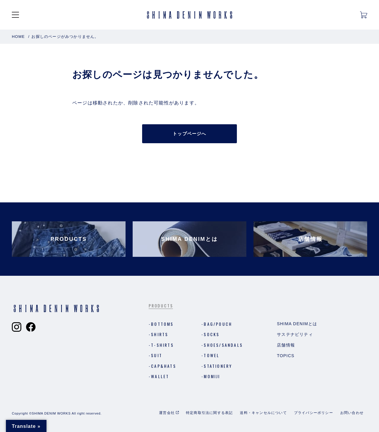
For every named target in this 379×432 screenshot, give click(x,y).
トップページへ (189, 133)
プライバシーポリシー (313, 413)
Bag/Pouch (218, 324)
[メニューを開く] (15, 14)
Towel (211, 355)
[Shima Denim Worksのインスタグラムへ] (16, 327)
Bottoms (162, 324)
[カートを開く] (363, 14)
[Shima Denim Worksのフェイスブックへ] (31, 327)
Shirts (159, 334)
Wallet (160, 376)
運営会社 (167, 413)
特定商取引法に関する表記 (209, 413)
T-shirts (162, 345)
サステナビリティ (295, 334)
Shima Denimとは (297, 323)
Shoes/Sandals (223, 345)
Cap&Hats (163, 366)
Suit (156, 355)
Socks (211, 334)
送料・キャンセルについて (263, 413)
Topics (285, 355)
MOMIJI (212, 376)
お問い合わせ (352, 413)
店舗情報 (286, 345)
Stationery (218, 366)
